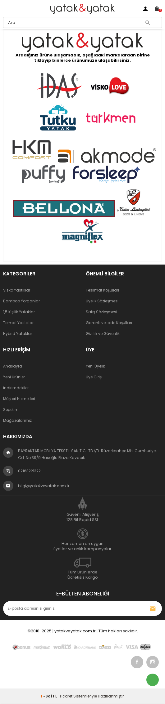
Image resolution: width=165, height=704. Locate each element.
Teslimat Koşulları (102, 290)
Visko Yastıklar (16, 290)
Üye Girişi (94, 377)
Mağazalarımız (17, 420)
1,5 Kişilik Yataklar (19, 311)
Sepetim (11, 409)
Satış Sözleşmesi (101, 311)
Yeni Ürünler (14, 377)
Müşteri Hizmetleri (19, 398)
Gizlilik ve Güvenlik (103, 333)
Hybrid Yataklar (17, 333)
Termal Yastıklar (18, 322)
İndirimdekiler (16, 387)
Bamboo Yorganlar (21, 301)
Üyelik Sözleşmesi (102, 301)
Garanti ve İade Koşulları (109, 322)
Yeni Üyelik (95, 366)
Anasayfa (12, 366)
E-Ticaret (63, 696)
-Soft (47, 696)
